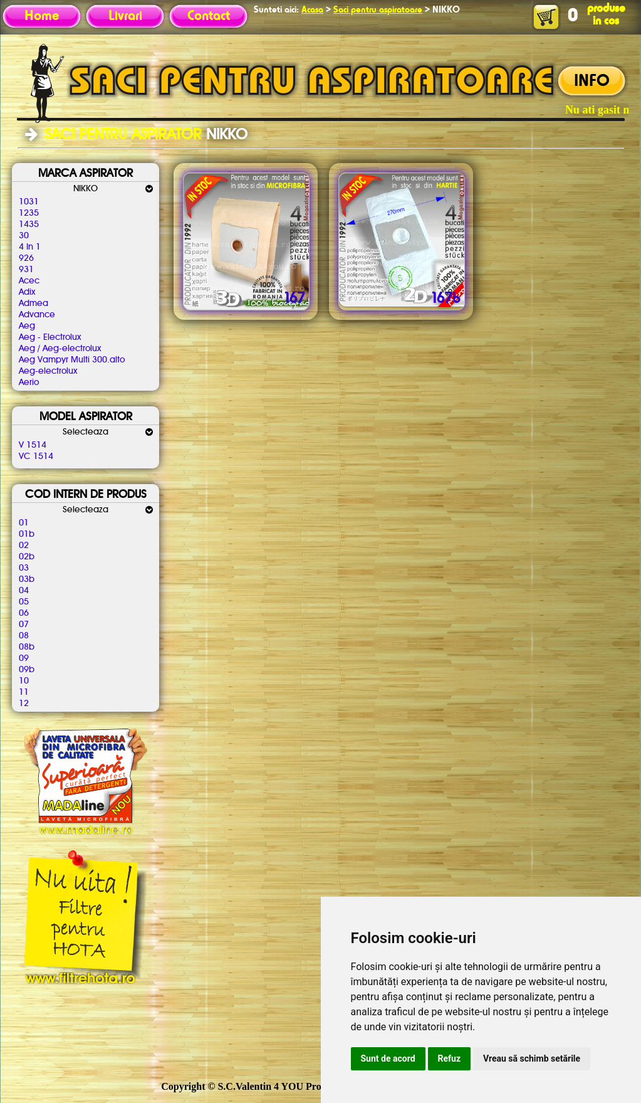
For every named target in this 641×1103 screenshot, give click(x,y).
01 (24, 523)
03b (26, 579)
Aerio (29, 382)
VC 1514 (36, 456)
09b (26, 669)
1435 (29, 224)
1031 (29, 202)
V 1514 (32, 445)
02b (26, 556)
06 (24, 613)
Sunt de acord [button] (388, 1058)
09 (24, 658)
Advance (37, 314)
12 (24, 703)
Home (41, 16)
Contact (208, 16)
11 (24, 692)
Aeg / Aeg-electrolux (60, 348)
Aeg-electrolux (48, 371)
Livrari (125, 16)
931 (26, 269)
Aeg (27, 326)
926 (26, 258)
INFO (592, 81)
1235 (29, 213)
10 (24, 681)
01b (26, 534)
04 (24, 590)
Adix (27, 292)
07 (24, 624)
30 (24, 235)
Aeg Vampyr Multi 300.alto (72, 360)
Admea (33, 303)
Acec (29, 281)
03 (24, 568)
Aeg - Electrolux (50, 337)
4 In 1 (30, 247)
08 (24, 635)
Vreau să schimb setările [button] (531, 1058)
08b (26, 647)
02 (24, 545)
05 (24, 602)
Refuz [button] (449, 1058)
